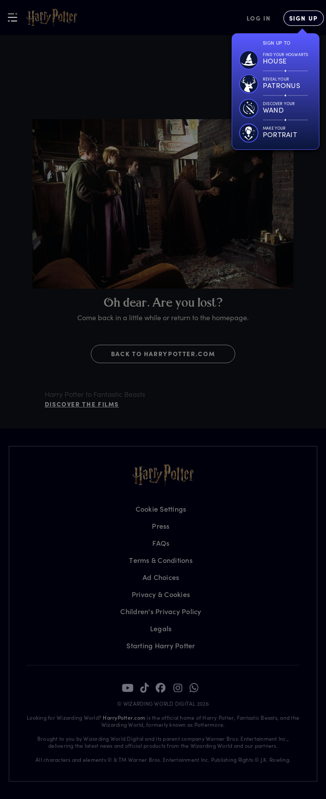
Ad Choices (161, 577)
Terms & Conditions (161, 560)
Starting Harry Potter (160, 645)
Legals (161, 628)
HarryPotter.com (124, 717)
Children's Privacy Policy (160, 611)
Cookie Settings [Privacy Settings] (161, 508)
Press (160, 525)
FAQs (161, 543)
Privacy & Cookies (161, 594)
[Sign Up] (303, 18)
